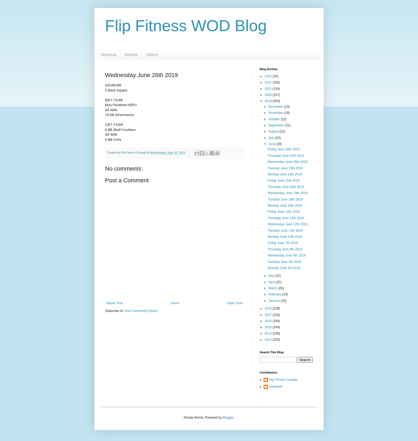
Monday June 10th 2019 (285, 237)
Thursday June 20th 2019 (286, 187)
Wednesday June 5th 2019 (287, 255)
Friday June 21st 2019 (283, 180)
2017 (269, 315)
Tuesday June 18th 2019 (285, 199)
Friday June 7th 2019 (283, 243)
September (276, 125)
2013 (269, 340)
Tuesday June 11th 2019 (285, 230)
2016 (269, 321)
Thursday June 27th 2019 (286, 156)
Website (131, 55)
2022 (269, 82)
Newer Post (114, 303)
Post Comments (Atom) (141, 311)
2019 (269, 101)
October (274, 119)
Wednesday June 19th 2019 (287, 193)
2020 (269, 95)
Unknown (275, 386)
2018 (269, 308)
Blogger (228, 417)
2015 (269, 327)
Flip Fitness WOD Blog (186, 26)
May (271, 276)
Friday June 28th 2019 (283, 149)
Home (175, 303)
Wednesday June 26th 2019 (287, 162)
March (273, 288)
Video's (152, 55)
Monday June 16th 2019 (285, 205)
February (275, 294)
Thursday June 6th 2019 (285, 249)
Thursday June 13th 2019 (286, 218)
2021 (269, 89)
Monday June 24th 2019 (285, 174)
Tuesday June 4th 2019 (284, 262)
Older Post (234, 303)
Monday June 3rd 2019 (284, 268)
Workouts (108, 55)
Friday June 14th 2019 (283, 212)
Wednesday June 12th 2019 (287, 224)
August (273, 131)
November (276, 113)
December (276, 107)
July (271, 138)
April (272, 282)
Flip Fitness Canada (283, 380)
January (274, 301)
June (272, 144)
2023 (269, 76)
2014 (269, 333)
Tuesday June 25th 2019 (285, 168)
